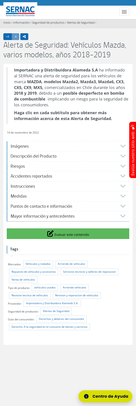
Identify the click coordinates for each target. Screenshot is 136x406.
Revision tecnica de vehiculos (30, 295)
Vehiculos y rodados (38, 264)
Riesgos (18, 166)
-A (16, 36)
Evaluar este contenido (68, 233)
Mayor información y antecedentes (43, 216)
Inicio (7, 22)
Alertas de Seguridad (80, 22)
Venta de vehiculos (23, 279)
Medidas (19, 196)
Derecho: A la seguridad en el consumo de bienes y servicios (49, 327)
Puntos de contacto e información (41, 206)
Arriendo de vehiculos (71, 264)
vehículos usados (45, 287)
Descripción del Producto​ (33, 156)
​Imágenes (20, 146)
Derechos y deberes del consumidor (61, 319)
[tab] (68, 146)
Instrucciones (23, 186)
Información (21, 22)
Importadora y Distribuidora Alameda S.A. (52, 303)
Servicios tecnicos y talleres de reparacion (89, 272)
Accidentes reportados (31, 176)
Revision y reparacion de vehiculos (76, 295)
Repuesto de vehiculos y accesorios (34, 272)
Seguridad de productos (48, 22)
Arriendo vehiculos (74, 287)
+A (9, 36)
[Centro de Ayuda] (105, 396)
